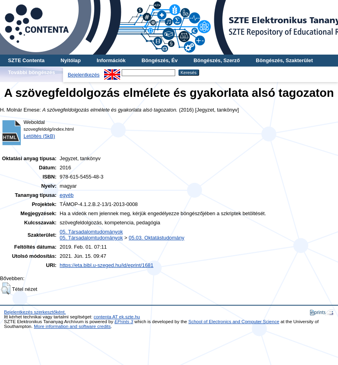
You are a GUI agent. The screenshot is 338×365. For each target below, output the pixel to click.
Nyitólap (71, 60)
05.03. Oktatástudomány (156, 238)
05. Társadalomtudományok (91, 232)
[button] (5, 288)
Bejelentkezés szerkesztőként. (35, 312)
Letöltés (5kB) (39, 136)
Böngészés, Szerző (217, 60)
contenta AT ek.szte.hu (117, 316)
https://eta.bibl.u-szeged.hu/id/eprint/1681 (107, 265)
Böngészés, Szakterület (284, 60)
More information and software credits (72, 326)
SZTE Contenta (26, 60)
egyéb (67, 195)
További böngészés (31, 72)
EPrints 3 (124, 321)
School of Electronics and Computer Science (233, 321)
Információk (111, 60)
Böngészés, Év (160, 60)
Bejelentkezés (84, 75)
